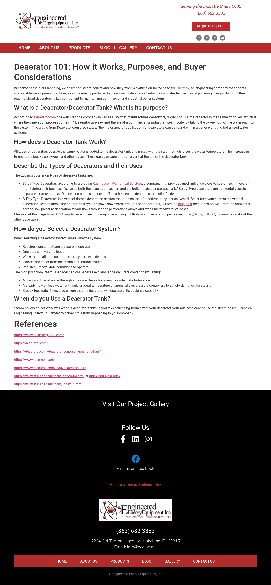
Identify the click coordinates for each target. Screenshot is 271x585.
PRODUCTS (79, 47)
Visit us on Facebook (135, 468)
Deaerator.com (45, 117)
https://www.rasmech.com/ (34, 360)
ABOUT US (49, 47)
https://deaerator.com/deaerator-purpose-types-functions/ (57, 351)
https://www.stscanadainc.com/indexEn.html (48, 384)
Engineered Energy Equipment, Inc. (135, 485)
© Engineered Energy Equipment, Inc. (135, 574)
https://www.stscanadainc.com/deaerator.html (49, 376)
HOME (24, 47)
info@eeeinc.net (142, 547)
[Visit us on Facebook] (136, 459)
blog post (185, 204)
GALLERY (128, 47)
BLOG (104, 47)
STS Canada (64, 214)
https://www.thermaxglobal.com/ (39, 335)
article (43, 127)
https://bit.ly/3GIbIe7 (199, 214)
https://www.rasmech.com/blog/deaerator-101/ (50, 368)
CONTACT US (159, 47)
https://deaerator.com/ (31, 343)
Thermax (182, 88)
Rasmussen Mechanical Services (117, 183)
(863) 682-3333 (135, 531)
